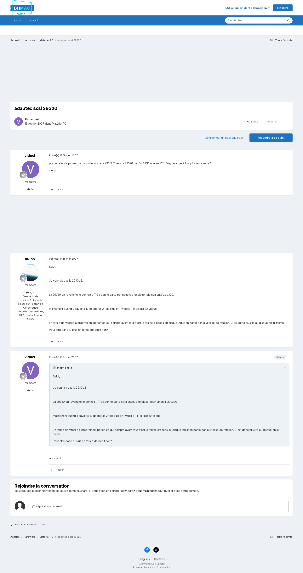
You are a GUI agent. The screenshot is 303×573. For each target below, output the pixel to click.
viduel (34, 119)
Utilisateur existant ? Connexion (247, 7)
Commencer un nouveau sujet (224, 137)
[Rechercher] (246, 20)
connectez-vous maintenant (139, 490)
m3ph (30, 259)
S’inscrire (283, 7)
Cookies (159, 559)
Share (252, 121)
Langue (144, 559)
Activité (33, 20)
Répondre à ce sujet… (48, 506)
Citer (61, 189)
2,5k (30, 292)
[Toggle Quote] (54, 367)
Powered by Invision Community (151, 567)
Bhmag (18, 20)
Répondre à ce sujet (271, 137)
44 (30, 189)
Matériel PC (59, 123)
